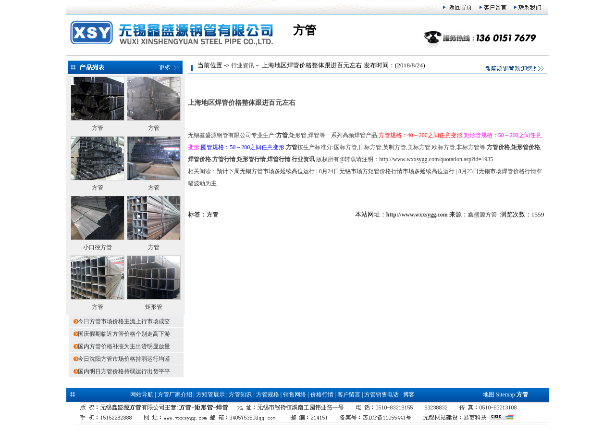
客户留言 (348, 394)
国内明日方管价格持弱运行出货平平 (124, 371)
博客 (409, 394)
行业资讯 (242, 65)
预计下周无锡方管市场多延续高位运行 (266, 171)
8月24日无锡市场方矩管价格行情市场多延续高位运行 (387, 171)
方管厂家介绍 (175, 394)
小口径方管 (97, 247)
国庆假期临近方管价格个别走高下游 (124, 334)
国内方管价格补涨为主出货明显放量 (124, 346)
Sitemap (505, 394)
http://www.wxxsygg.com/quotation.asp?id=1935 (436, 159)
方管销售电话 (381, 394)
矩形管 (153, 307)
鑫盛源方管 (482, 214)
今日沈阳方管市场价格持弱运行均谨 (124, 359)
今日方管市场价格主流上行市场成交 (124, 321)
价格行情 (321, 394)
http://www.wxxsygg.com (417, 214)
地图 (488, 394)
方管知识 (240, 394)
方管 (97, 128)
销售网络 (294, 394)
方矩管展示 (210, 394)
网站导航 (141, 394)
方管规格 (267, 394)
